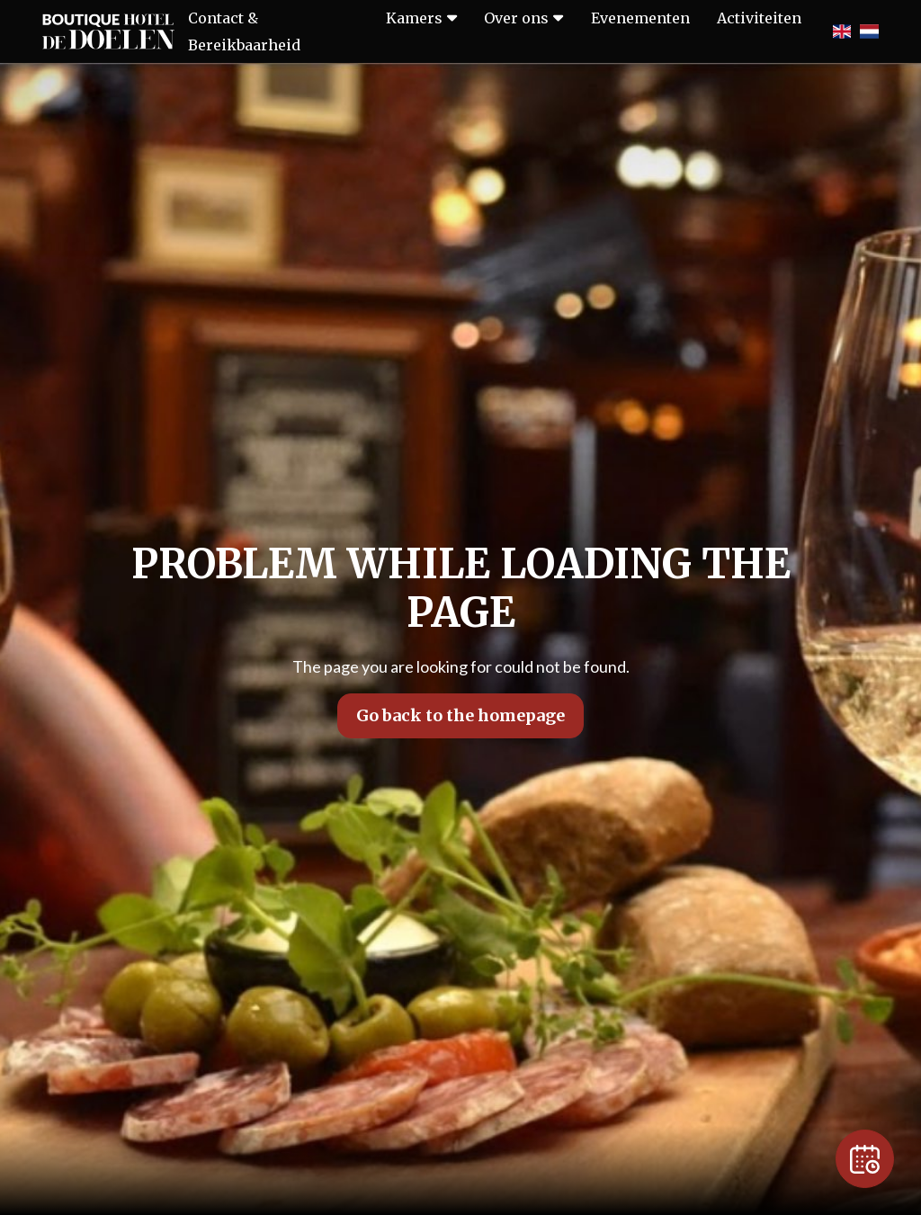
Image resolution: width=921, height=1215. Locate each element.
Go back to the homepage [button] (460, 715)
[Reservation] (865, 1159)
